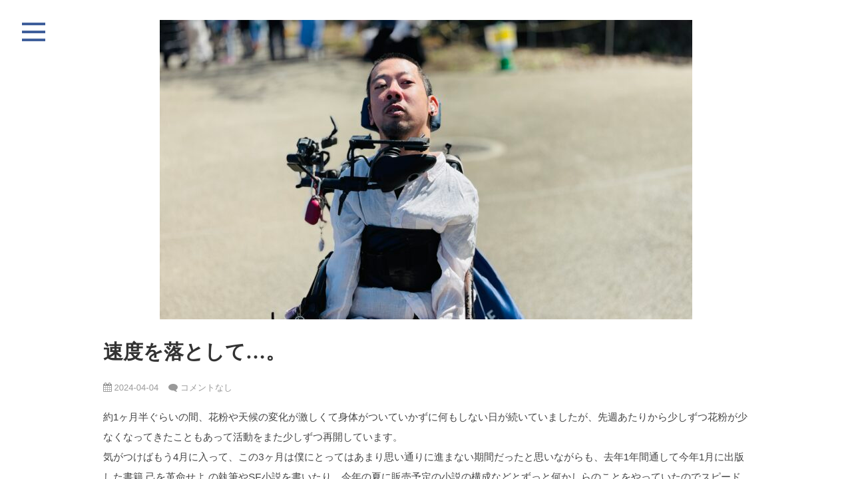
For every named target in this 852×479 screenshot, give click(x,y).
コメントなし (206, 388)
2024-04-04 (130, 388)
